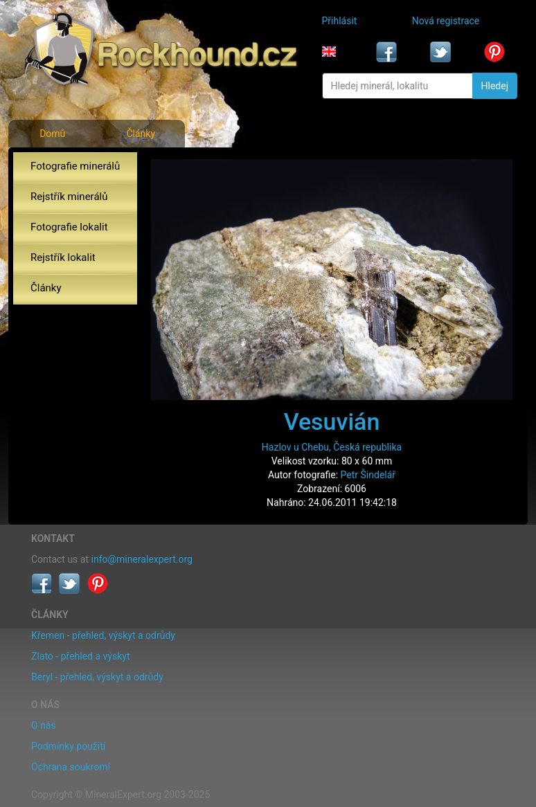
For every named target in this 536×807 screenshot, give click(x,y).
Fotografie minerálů (75, 166)
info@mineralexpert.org (142, 559)
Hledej (494, 85)
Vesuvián (332, 421)
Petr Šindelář (368, 474)
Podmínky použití (68, 746)
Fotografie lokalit (69, 227)
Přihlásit (339, 20)
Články (140, 133)
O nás (43, 725)
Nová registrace (446, 20)
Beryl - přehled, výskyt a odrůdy (97, 676)
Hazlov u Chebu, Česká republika (332, 447)
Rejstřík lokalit (63, 257)
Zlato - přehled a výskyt (80, 656)
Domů (52, 133)
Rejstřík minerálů (68, 196)
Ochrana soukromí (70, 766)
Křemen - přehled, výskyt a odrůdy (103, 635)
